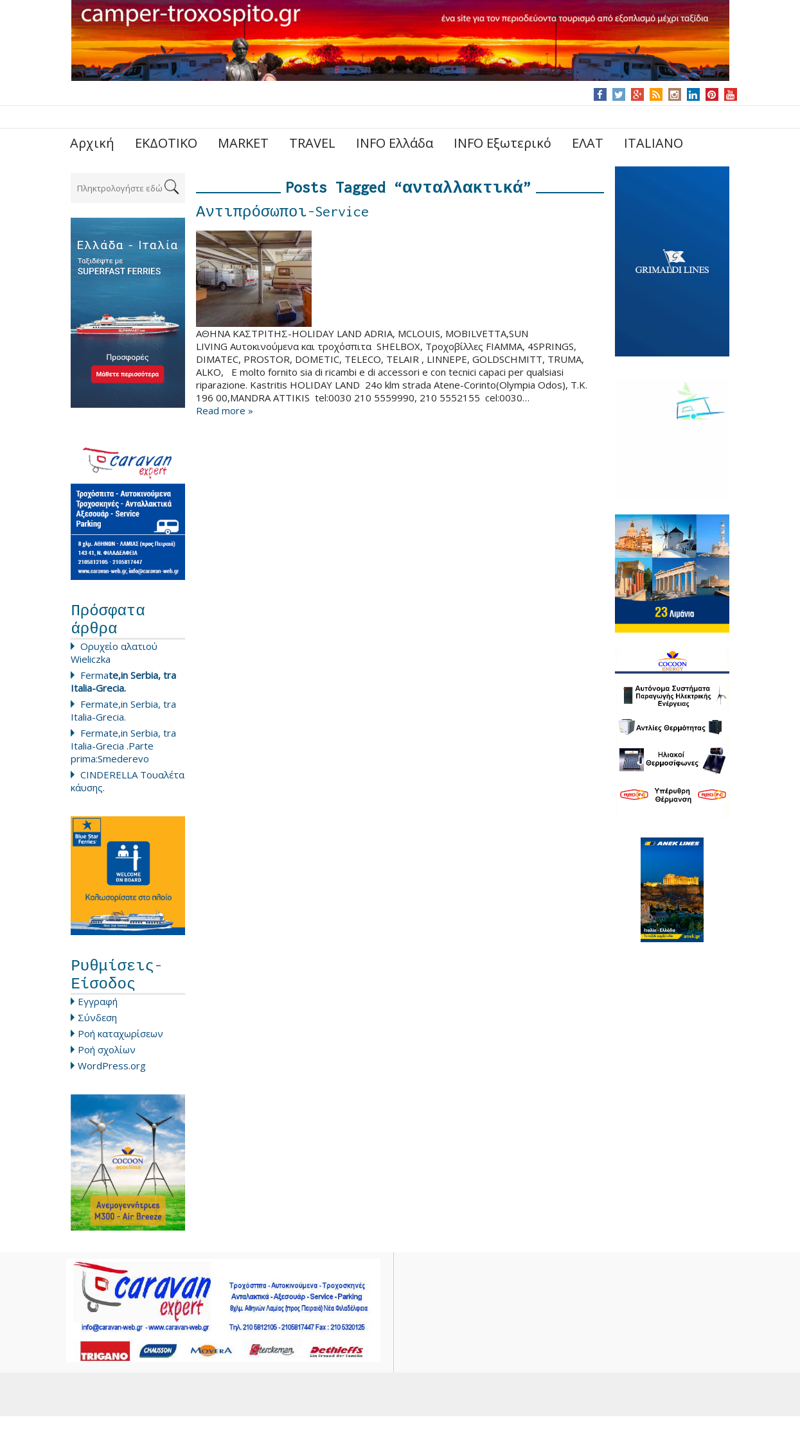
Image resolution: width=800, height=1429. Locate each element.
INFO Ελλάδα (394, 143)
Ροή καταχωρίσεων (120, 1046)
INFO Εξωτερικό (502, 143)
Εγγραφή (98, 1014)
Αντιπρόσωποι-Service (282, 214)
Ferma (123, 688)
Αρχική (92, 143)
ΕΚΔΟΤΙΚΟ (166, 143)
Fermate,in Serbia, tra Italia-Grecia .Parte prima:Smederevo (123, 752)
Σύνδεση (97, 1030)
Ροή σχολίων (107, 1062)
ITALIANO (653, 143)
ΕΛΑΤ (587, 143)
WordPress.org (112, 1078)
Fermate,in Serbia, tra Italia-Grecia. (123, 717)
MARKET (243, 143)
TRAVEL (312, 143)
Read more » (224, 413)
